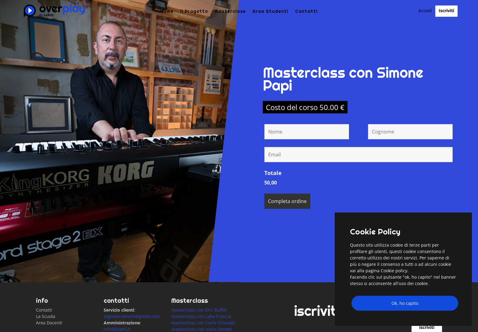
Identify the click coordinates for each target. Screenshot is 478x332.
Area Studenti (270, 11)
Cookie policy (394, 270)
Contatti (306, 11)
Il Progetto (194, 11)
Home (166, 11)
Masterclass (230, 11)
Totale (273, 195)
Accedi (425, 11)
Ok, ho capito (404, 303)
